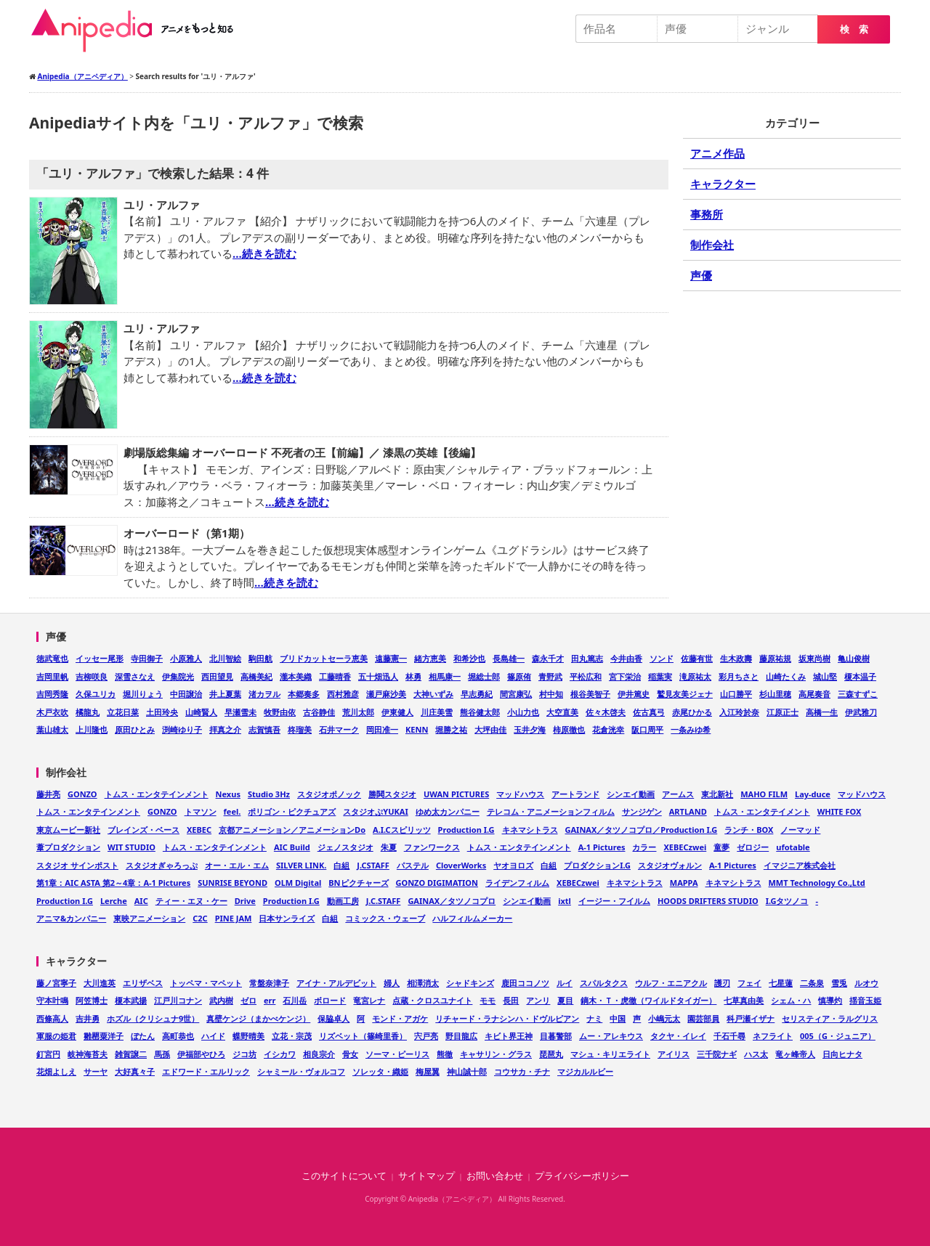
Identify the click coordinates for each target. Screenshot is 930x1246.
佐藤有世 (697, 658)
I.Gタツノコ (787, 900)
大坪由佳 (490, 729)
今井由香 (626, 658)
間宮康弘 (516, 693)
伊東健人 (397, 712)
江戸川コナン (178, 1000)
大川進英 (100, 982)
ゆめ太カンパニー (448, 811)
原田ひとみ (135, 729)
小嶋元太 (664, 1018)
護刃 (722, 982)
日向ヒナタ (842, 1053)
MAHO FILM (764, 794)
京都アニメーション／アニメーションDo (292, 829)
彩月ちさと (739, 676)
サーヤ (96, 1071)
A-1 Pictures (602, 847)
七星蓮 (781, 982)
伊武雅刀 (861, 712)
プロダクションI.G (597, 865)
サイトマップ (426, 1176)
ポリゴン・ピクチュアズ (292, 811)
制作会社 (712, 244)
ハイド (213, 1035)
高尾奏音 (814, 693)
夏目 (565, 1000)
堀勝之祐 (451, 729)
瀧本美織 (296, 676)
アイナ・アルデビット (336, 982)
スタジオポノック (329, 794)
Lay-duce (812, 794)
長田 (511, 1000)
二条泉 (812, 982)
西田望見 (217, 676)
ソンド (662, 658)
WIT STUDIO (131, 847)
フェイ (749, 982)
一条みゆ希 (691, 729)
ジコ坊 (244, 1053)
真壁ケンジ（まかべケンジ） (258, 1018)
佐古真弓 (649, 712)
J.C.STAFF (383, 900)
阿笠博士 (92, 1000)
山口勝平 (736, 693)
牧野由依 (280, 712)
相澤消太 (423, 982)
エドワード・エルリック (206, 1071)
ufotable (792, 847)
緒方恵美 (430, 658)
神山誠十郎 (467, 1071)
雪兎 (839, 982)
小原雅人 (186, 658)
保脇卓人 (333, 1018)
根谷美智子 (590, 693)
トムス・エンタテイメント (762, 811)
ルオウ (866, 982)
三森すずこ (858, 693)
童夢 (721, 847)
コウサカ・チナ (522, 1071)
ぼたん (143, 1035)
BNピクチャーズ (358, 882)
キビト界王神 (509, 1035)
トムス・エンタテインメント (157, 794)
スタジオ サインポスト (77, 865)
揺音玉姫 (865, 1000)
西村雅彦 (343, 693)
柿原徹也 (569, 729)
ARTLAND (688, 811)
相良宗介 (319, 1053)
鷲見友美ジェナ (685, 693)
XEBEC (199, 829)
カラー (644, 847)
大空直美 (562, 712)
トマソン (201, 811)
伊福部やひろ (201, 1053)
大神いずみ (433, 693)
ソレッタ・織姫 (380, 1071)
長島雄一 (509, 658)
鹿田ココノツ (525, 982)
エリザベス (143, 982)
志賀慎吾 (264, 729)
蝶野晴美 (248, 1035)
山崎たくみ (786, 676)
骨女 (350, 1053)
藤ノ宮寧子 (56, 982)
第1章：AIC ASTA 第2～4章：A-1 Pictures (113, 882)
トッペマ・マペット (206, 982)
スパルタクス (604, 982)
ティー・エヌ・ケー (191, 900)
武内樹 (221, 1000)
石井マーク (339, 729)
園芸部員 (703, 1018)
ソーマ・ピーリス (397, 1053)
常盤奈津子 (269, 982)
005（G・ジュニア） (838, 1035)
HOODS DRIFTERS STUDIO (708, 900)
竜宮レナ (369, 1000)
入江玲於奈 (739, 712)
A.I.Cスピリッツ (402, 829)
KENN (416, 729)
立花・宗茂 (292, 1035)
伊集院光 (178, 676)
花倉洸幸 (608, 729)
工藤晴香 (335, 676)
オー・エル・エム (237, 865)
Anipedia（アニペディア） (138, 30)
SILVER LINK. (301, 865)
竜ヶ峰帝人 (795, 1053)
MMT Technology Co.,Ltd (817, 882)
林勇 (413, 676)
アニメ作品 (717, 153)
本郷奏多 (304, 693)
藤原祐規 (775, 658)
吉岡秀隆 (52, 693)
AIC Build (292, 847)
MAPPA (684, 882)
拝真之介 (225, 729)
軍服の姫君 (56, 1035)
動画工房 (343, 900)
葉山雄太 (52, 729)
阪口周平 (647, 729)
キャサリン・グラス (496, 1053)
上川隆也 (92, 729)
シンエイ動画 (631, 794)
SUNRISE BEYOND (232, 882)
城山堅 (825, 676)
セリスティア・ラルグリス (830, 1018)
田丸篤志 (587, 658)
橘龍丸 (88, 712)
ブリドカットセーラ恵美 (324, 658)
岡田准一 (382, 729)
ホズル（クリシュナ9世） (153, 1018)
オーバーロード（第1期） (187, 533)
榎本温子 (860, 676)
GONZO (82, 794)
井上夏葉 (225, 693)
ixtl (564, 900)
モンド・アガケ (400, 1018)
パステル (413, 865)
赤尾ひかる (692, 712)
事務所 (706, 214)
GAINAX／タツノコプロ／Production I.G (641, 829)
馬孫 (162, 1053)
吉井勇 (88, 1018)
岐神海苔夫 (88, 1053)
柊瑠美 (300, 729)
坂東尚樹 (814, 658)
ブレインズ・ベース (143, 829)
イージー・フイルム (614, 900)
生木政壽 (736, 658)
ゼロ (248, 1000)
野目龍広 (461, 1035)
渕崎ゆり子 (182, 729)
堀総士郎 (484, 676)
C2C (200, 918)
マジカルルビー (585, 1071)
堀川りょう (143, 693)
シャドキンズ (470, 982)
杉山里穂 (775, 693)
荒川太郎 (358, 712)
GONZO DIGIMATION (437, 882)
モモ (488, 1000)
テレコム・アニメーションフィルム (551, 811)
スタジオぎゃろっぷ (162, 865)
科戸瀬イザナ (751, 1018)
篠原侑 (519, 676)
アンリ (538, 1000)
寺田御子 (147, 658)
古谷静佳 (319, 712)
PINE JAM (233, 918)
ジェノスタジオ (345, 847)
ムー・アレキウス (611, 1035)
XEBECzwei (684, 847)
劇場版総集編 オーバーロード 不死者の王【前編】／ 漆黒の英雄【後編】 (302, 452)
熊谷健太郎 (480, 712)
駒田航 (260, 658)
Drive (245, 900)
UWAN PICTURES (456, 794)
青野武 (550, 676)
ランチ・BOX (748, 829)
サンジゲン (642, 811)
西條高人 (52, 1018)
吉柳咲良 (92, 676)
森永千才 (548, 658)
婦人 (392, 982)
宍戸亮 (426, 1035)
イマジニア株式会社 (800, 865)
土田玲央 (162, 712)
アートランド (575, 794)
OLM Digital (298, 882)
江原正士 (782, 712)
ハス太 (756, 1053)
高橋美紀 (256, 676)
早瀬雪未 (240, 712)
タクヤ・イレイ (678, 1035)
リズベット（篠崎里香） (363, 1035)
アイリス (674, 1053)
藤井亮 (48, 794)
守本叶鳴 (52, 1000)
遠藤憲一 (391, 658)
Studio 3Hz (269, 794)
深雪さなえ (135, 676)
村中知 (551, 693)
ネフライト (773, 1035)
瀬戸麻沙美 (386, 693)
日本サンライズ (287, 918)
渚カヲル (264, 693)
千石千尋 (729, 1035)
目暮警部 (556, 1035)
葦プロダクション (68, 847)
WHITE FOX (839, 811)
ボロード (330, 1000)
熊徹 (445, 1053)
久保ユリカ (96, 693)
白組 (341, 865)
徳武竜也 (52, 658)
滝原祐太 (695, 676)
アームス (678, 794)
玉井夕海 (530, 729)
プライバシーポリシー (582, 1176)
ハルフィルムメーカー (472, 918)
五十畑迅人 (378, 676)
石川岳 (295, 1000)
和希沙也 (469, 658)
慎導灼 (830, 1000)
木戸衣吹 (52, 712)
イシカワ (280, 1053)
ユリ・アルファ (162, 205)
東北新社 (717, 794)
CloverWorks (461, 865)
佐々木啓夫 (606, 712)
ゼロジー (753, 847)
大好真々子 (135, 1071)
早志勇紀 (477, 693)
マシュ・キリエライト (610, 1053)
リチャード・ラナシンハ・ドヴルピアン (507, 1018)
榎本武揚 (131, 1000)
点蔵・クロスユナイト (432, 1000)
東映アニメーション (149, 918)
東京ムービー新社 (68, 829)
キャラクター (723, 183)
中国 (618, 1018)
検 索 (854, 29)
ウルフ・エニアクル (671, 982)
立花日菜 (123, 712)
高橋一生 (822, 712)
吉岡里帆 (52, 676)
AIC (141, 900)
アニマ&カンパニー (71, 918)
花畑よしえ (56, 1071)
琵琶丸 (551, 1053)
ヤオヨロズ (513, 865)
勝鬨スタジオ (392, 794)
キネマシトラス (530, 829)
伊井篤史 (634, 693)
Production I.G (466, 829)
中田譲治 (186, 693)
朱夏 (389, 847)
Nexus (228, 794)
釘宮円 (48, 1053)
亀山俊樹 (854, 658)
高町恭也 (178, 1035)
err (269, 1000)
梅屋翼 (428, 1071)
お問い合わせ (494, 1176)
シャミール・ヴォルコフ (301, 1071)
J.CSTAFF (373, 865)
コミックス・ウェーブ (385, 918)
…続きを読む (264, 253)
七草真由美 (744, 1000)
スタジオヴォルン (670, 865)
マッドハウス (520, 794)
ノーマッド (800, 829)
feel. (232, 811)
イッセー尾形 (100, 658)
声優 (701, 275)
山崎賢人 (201, 712)
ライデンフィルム (517, 882)
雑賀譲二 (131, 1053)
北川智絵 (225, 658)
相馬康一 (445, 676)
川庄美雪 (437, 712)
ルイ (565, 982)
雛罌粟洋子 (104, 1035)
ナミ (594, 1018)
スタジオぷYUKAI (375, 811)
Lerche (113, 900)
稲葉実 (660, 676)
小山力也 (523, 712)
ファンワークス (432, 847)
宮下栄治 (625, 676)
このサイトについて (344, 1176)
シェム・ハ (791, 1000)
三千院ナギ (717, 1053)
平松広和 (586, 676)
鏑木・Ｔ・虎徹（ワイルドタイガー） (648, 1000)
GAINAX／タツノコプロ (452, 900)
